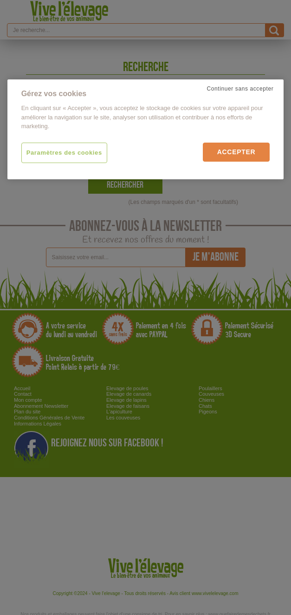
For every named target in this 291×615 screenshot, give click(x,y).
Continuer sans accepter (240, 88)
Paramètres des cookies (64, 152)
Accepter (236, 152)
